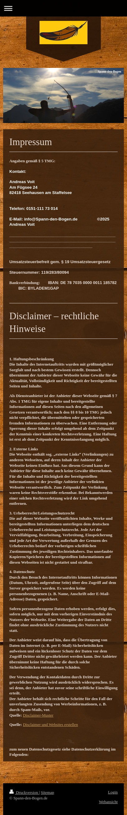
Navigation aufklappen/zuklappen (63, 8)
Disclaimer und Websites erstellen (50, 724)
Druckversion (24, 792)
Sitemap (47, 792)
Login (113, 792)
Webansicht (108, 801)
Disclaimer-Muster (38, 715)
